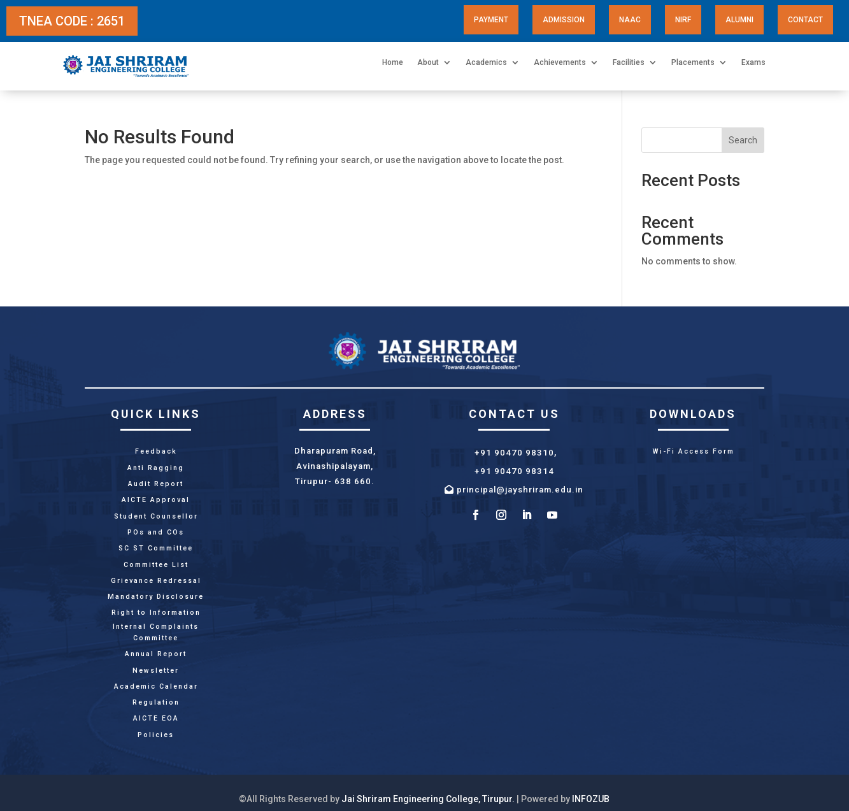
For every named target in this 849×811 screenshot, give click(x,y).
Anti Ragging (155, 468)
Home (392, 62)
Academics (486, 62)
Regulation (156, 702)
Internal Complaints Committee (156, 632)
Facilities (629, 62)
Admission (564, 19)
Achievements (560, 62)
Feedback (156, 451)
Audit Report (155, 484)
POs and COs (155, 532)
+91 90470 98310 (514, 452)
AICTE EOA (156, 718)
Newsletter (155, 670)
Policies (156, 735)
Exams (753, 62)
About (428, 62)
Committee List (156, 565)
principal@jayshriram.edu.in (520, 489)
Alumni (739, 19)
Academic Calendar (156, 686)
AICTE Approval (156, 500)
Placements (693, 62)
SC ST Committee (155, 548)
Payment (491, 19)
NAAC (630, 19)
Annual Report (156, 654)
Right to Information (156, 612)
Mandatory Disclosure (156, 596)
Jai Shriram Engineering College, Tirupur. (428, 799)
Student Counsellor (156, 516)
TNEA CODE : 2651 (72, 21)
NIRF (683, 19)
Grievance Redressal (156, 581)
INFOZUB (591, 799)
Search (743, 140)
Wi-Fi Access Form (693, 451)
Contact (805, 19)
